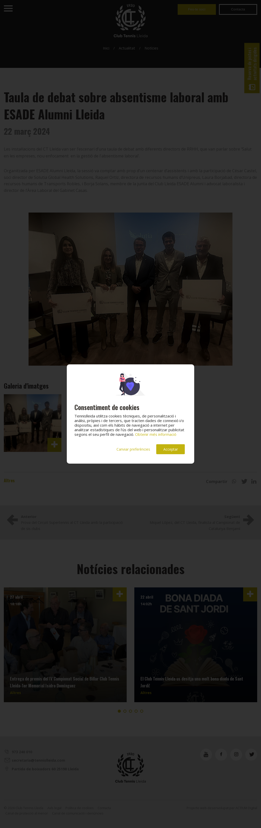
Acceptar (170, 449)
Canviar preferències (133, 449)
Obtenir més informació (155, 434)
